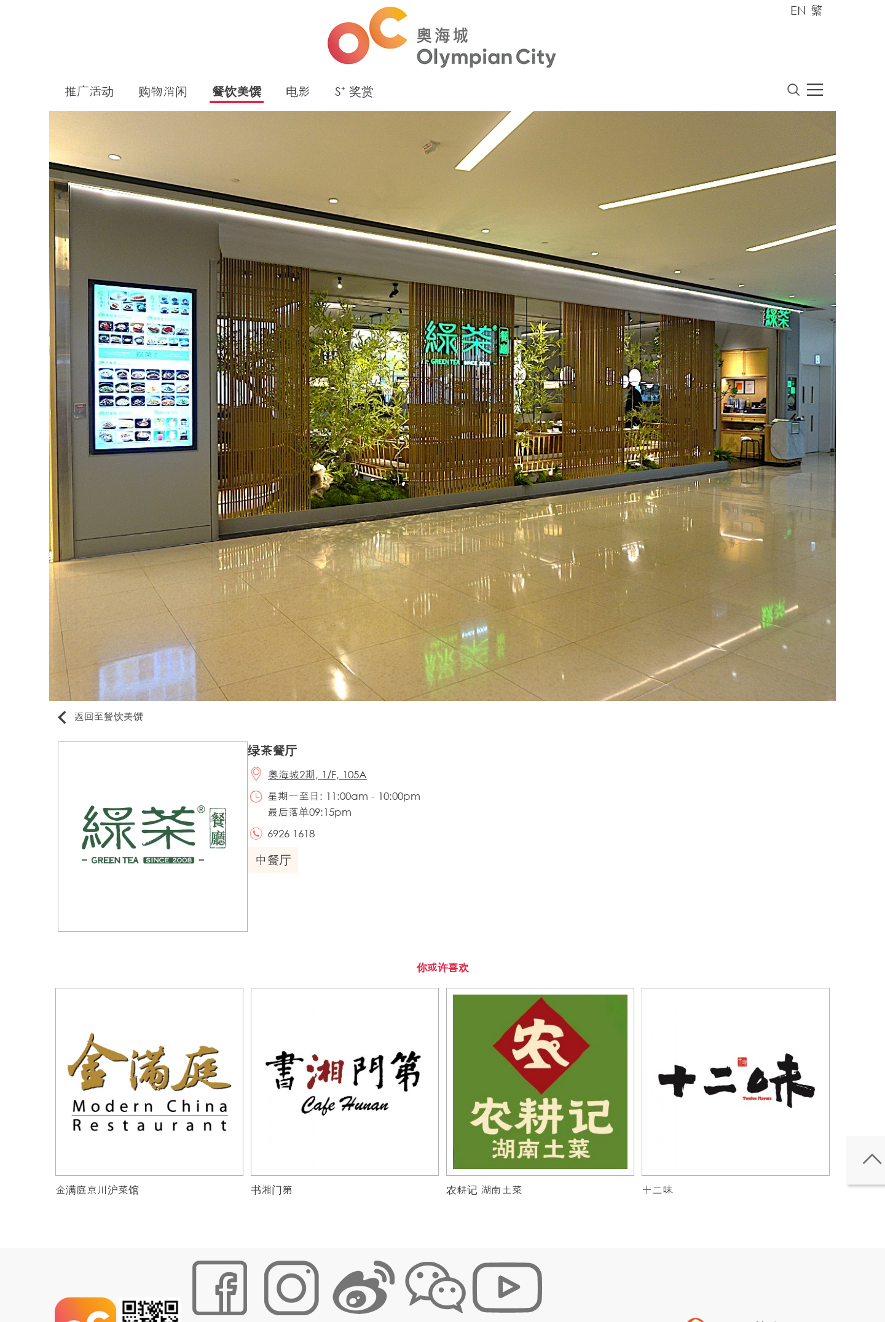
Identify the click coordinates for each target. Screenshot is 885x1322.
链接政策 (314, 1282)
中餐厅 (279, 871)
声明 (443, 1282)
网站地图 (206, 1282)
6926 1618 (299, 843)
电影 (298, 95)
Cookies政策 (260, 1282)
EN (798, 10)
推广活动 (89, 95)
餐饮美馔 (236, 95)
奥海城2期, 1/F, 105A (326, 781)
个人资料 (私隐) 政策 (383, 1282)
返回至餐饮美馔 (107, 721)
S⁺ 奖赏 (354, 95)
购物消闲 (162, 95)
